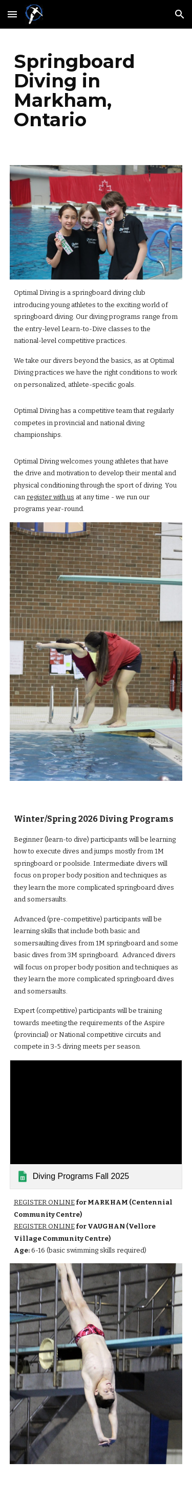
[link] (96, 1124)
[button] (12, 14)
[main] (96, 91)
